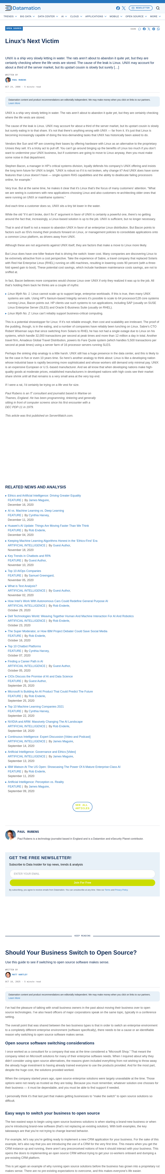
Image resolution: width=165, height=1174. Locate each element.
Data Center (48, 16)
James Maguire (39, 500)
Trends (11, 16)
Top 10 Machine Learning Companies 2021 (36, 706)
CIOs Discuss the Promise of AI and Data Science (40, 676)
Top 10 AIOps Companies (24, 571)
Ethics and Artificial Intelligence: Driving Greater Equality (44, 495)
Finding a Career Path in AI (25, 661)
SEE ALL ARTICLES (82, 806)
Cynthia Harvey (39, 515)
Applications (96, 16)
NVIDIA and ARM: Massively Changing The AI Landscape (45, 721)
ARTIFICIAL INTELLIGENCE (26, 545)
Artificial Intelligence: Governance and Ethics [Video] (42, 751)
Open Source (137, 16)
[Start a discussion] (139, 29)
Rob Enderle (37, 530)
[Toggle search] (158, 8)
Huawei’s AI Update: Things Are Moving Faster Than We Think (48, 525)
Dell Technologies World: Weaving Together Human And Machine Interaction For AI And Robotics (71, 616)
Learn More (14, 103)
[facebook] (118, 8)
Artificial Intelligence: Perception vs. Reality (36, 782)
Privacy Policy (121, 890)
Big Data (27, 16)
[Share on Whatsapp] (158, 29)
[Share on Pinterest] (153, 29)
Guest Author (61, 545)
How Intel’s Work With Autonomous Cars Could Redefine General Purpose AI (58, 601)
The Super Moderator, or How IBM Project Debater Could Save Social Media (57, 631)
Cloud (76, 16)
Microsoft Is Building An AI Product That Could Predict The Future (50, 691)
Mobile (116, 16)
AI (64, 16)
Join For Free (82, 882)
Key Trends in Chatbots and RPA (29, 556)
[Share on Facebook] (144, 29)
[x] (124, 8)
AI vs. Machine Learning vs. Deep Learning (36, 510)
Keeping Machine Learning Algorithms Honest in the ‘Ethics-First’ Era (53, 540)
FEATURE (14, 500)
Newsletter (141, 8)
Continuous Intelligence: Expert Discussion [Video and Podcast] (49, 736)
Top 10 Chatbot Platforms (24, 646)
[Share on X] (149, 29)
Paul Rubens (15, 80)
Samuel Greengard (41, 575)
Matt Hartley (16, 975)
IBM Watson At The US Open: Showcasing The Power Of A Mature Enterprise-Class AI (64, 767)
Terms (107, 890)
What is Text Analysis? (22, 586)
